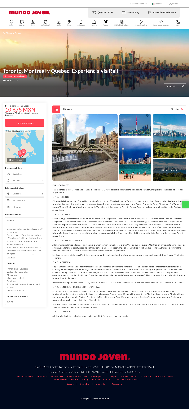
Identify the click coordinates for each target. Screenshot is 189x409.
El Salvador (101, 384)
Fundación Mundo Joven (126, 379)
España (70, 384)
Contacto (146, 376)
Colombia (84, 384)
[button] (11, 257)
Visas (74, 379)
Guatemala (117, 384)
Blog (84, 379)
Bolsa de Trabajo (163, 376)
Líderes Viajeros (58, 379)
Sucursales (56, 376)
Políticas (42, 376)
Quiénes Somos (25, 376)
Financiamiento (128, 376)
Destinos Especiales (76, 376)
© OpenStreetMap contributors (18, 131)
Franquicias (97, 376)
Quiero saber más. (25, 122)
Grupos (112, 376)
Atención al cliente (101, 379)
